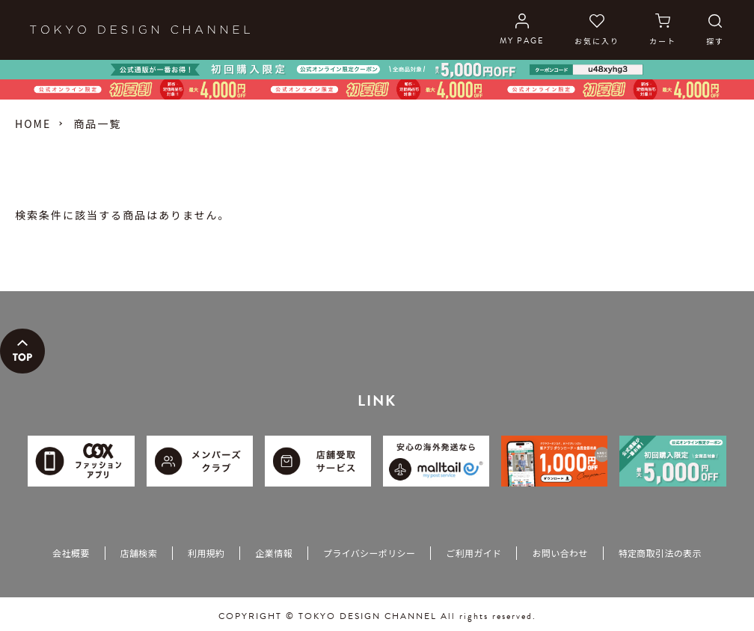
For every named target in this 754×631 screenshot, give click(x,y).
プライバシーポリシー (369, 552)
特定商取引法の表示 (660, 552)
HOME (33, 123)
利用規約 (206, 552)
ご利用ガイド (473, 552)
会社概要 (70, 552)
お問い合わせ (559, 552)
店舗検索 (138, 552)
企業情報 (273, 552)
